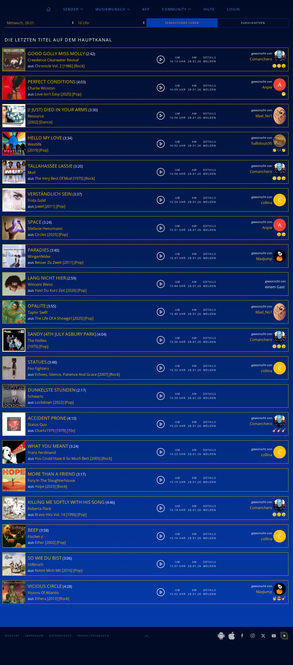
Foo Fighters (38, 368)
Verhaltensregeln (93, 635)
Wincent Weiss (40, 284)
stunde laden (182, 23)
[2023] (50, 486)
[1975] (78, 178)
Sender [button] (73, 9)
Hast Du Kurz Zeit (50, 290)
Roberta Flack (39, 508)
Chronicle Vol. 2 (48, 65)
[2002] (33, 122)
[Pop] (76, 94)
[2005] (95, 458)
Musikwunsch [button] (112, 9)
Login (233, 9)
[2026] (71, 290)
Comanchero (261, 59)
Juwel (39, 206)
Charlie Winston (41, 88)
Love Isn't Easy (47, 94)
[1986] (67, 65)
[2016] (67, 570)
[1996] (71, 514)
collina (266, 202)
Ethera (40, 598)
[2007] (103, 374)
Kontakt (12, 635)
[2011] (50, 206)
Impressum (34, 635)
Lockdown (43, 402)
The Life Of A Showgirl (53, 318)
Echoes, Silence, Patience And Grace (66, 374)
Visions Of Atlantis (43, 592)
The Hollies (37, 340)
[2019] (33, 150)
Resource (36, 116)
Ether (39, 542)
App (146, 9)
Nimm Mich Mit (48, 570)
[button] (146, 636)
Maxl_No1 (263, 115)
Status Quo (37, 424)
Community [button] (176, 9)
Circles (40, 234)
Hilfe (209, 9)
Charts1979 (44, 430)
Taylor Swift (38, 312)
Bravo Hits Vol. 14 (50, 514)
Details (209, 57)
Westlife (34, 144)
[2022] (58, 402)
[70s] (71, 430)
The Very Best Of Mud (53, 178)
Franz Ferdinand (42, 452)
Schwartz (35, 396)
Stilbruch (35, 564)
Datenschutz (60, 635)
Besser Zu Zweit (48, 262)
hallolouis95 (261, 143)
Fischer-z (35, 536)
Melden (209, 61)
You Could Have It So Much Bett (62, 458)
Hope (39, 486)
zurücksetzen (253, 23)
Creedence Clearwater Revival (53, 60)
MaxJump (264, 258)
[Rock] (79, 65)
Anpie (267, 87)
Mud (31, 172)
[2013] (52, 598)
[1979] (60, 430)
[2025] (66, 94)
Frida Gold (37, 200)
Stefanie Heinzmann (45, 228)
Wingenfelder (39, 256)
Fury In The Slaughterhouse (51, 480)
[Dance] (45, 122)
